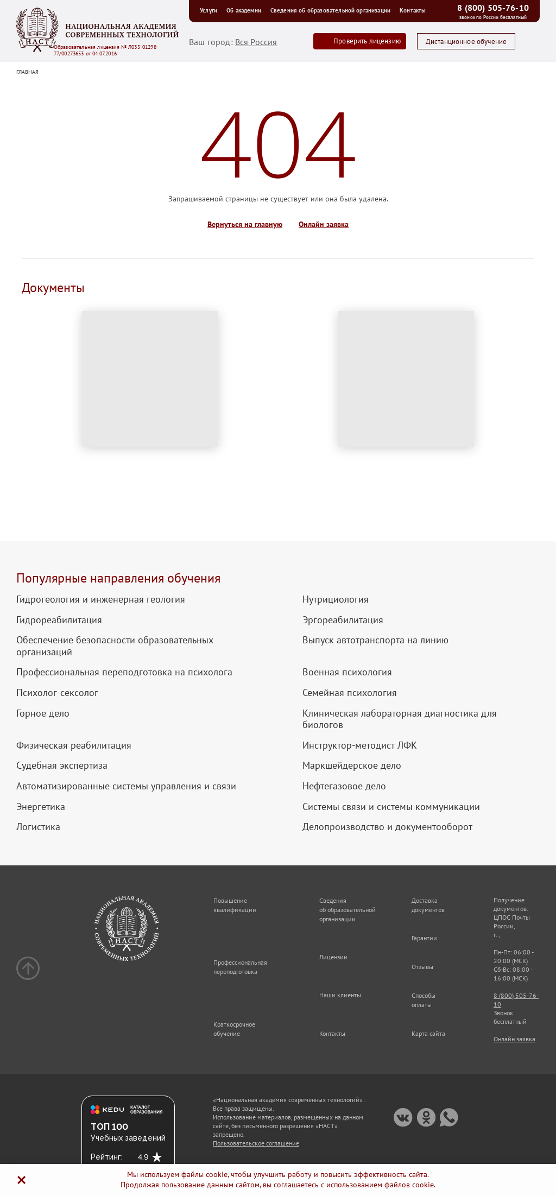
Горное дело (43, 713)
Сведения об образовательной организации (332, 10)
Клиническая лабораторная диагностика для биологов (399, 719)
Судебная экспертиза (62, 765)
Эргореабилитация (342, 620)
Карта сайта (428, 1033)
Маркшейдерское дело (351, 765)
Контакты (413, 10)
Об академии (245, 10)
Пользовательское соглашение (256, 1143)
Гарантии (424, 938)
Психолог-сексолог (57, 693)
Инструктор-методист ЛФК (359, 745)
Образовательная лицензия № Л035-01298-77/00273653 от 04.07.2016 (106, 50)
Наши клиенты (340, 995)
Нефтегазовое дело (344, 786)
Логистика (38, 827)
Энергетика (40, 807)
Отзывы (422, 967)
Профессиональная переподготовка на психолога (124, 672)
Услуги (210, 10)
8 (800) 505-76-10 (493, 7)
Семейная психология (349, 693)
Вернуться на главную (244, 224)
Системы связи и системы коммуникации (391, 807)
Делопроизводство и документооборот (387, 827)
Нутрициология (335, 599)
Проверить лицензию (367, 41)
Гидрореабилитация (59, 620)
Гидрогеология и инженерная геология (100, 599)
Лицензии (333, 957)
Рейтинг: (107, 1157)
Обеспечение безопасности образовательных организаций (114, 645)
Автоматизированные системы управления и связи (126, 786)
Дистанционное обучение (466, 41)
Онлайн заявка (324, 224)
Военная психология (347, 672)
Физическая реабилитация (73, 745)
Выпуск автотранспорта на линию (375, 640)
